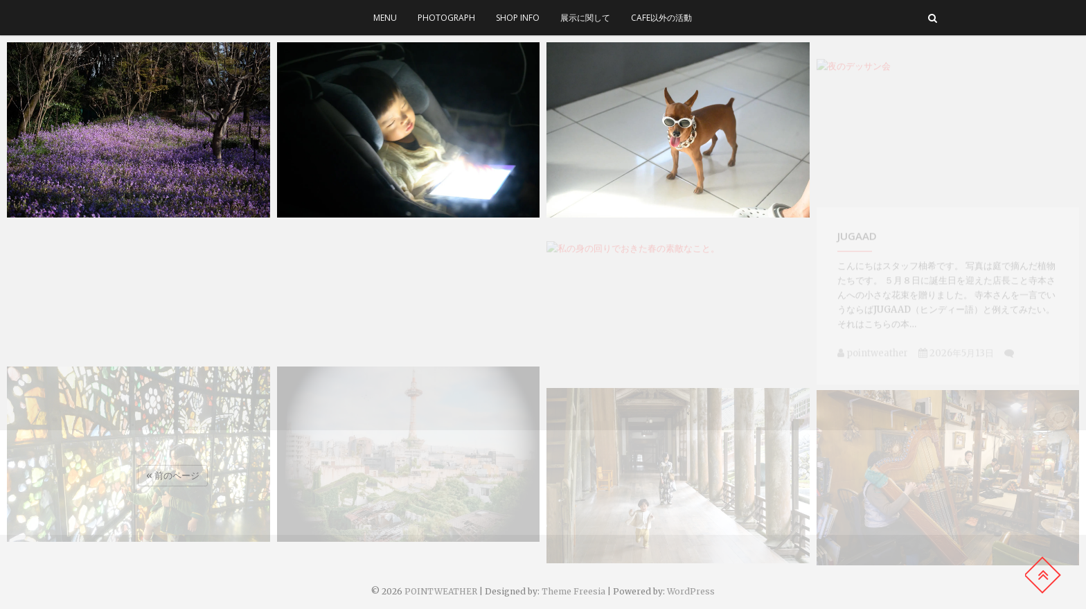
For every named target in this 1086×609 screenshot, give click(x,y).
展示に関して (585, 18)
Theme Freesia (573, 591)
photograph (446, 18)
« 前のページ (172, 476)
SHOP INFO (518, 18)
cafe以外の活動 (661, 18)
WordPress (691, 591)
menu (385, 18)
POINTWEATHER (440, 591)
